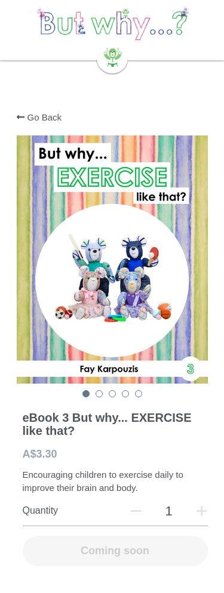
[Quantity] (169, 511)
